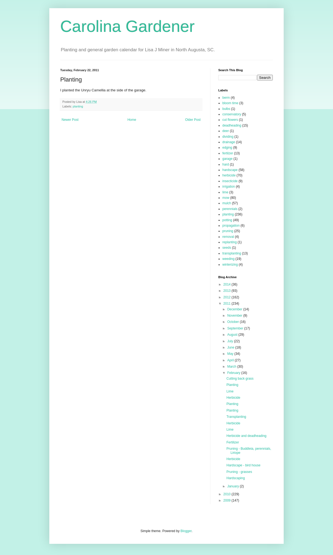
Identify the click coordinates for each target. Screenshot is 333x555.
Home (132, 120)
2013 (227, 291)
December (235, 309)
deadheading (231, 125)
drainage (228, 142)
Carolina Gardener (127, 26)
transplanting (231, 253)
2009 (227, 500)
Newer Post (70, 120)
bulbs (226, 109)
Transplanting (236, 417)
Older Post (193, 120)
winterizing (230, 264)
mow (225, 198)
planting (78, 106)
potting (227, 220)
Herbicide (233, 398)
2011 (227, 303)
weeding (228, 259)
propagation (231, 225)
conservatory (231, 114)
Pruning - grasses (239, 472)
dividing (228, 137)
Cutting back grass (239, 378)
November (235, 315)
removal (228, 237)
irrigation (228, 186)
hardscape (230, 170)
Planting (232, 385)
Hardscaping (235, 478)
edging (227, 147)
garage (227, 159)
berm (226, 98)
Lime (230, 391)
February (234, 373)
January (233, 486)
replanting (229, 242)
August (232, 335)
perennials (229, 209)
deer (225, 131)
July (230, 341)
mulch (226, 203)
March (232, 366)
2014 (227, 284)
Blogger (186, 531)
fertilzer (227, 153)
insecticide (230, 181)
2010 (227, 494)
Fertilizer (232, 442)
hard (225, 164)
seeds (226, 248)
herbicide (229, 175)
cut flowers (230, 120)
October (233, 322)
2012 (227, 297)
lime (225, 192)
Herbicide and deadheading (246, 436)
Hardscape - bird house (243, 465)
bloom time (230, 103)
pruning (227, 231)
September (235, 328)
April (231, 360)
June (231, 347)
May (230, 354)
